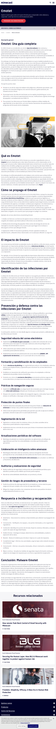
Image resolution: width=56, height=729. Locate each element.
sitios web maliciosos (12, 391)
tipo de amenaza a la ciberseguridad (39, 324)
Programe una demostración (13, 21)
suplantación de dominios (11, 355)
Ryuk (41, 185)
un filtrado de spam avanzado (19, 342)
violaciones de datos (37, 246)
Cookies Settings (21, 726)
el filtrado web (14, 389)
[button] (53, 2)
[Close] (53, 718)
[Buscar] (50, 3)
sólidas (3, 315)
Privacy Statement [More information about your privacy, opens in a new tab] (25, 723)
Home (2, 32)
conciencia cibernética (24, 377)
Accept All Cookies (33, 726)
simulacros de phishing (15, 365)
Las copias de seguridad (16, 506)
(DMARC (42, 354)
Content (8, 32)
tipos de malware (32, 48)
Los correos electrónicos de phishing (12, 198)
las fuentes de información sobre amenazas (23, 458)
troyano (3, 162)
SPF (47, 354)
